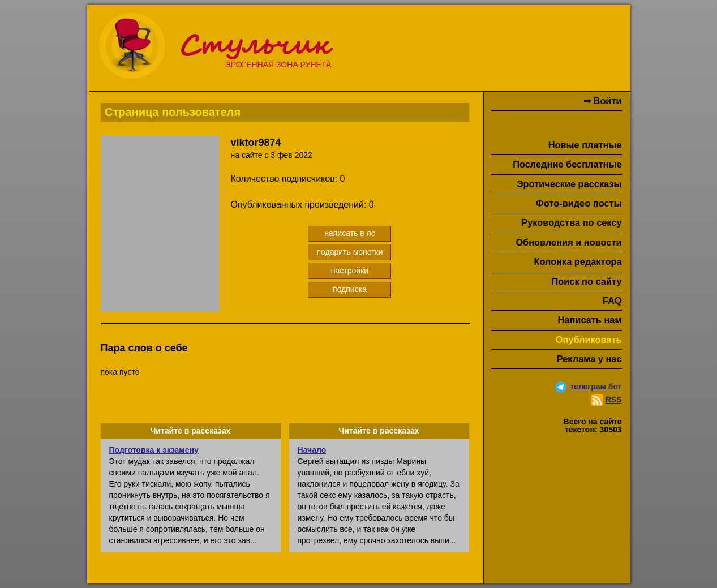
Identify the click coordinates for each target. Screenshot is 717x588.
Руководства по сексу (571, 222)
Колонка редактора (577, 261)
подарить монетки (349, 251)
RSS (614, 399)
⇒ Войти (602, 101)
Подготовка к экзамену (154, 449)
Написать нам (590, 320)
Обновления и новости (568, 242)
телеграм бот (595, 386)
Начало (312, 449)
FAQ (612, 300)
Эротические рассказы (569, 184)
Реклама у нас (589, 359)
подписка (350, 289)
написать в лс (349, 233)
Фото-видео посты (579, 203)
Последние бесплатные (567, 164)
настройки (349, 270)
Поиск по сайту (586, 281)
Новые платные (585, 145)
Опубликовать (589, 339)
